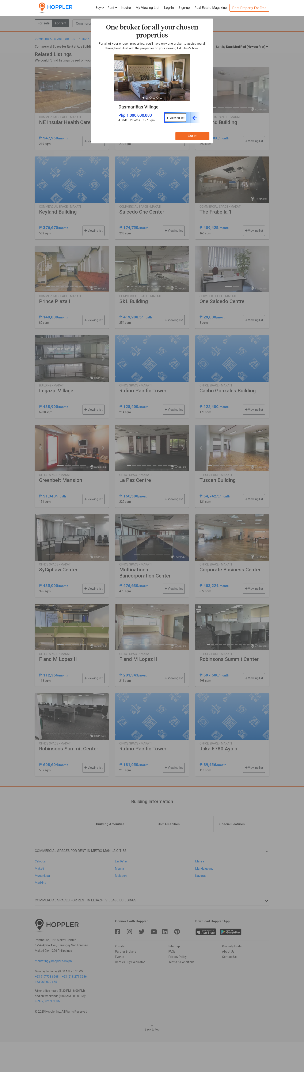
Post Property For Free (249, 8)
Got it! (192, 136)
